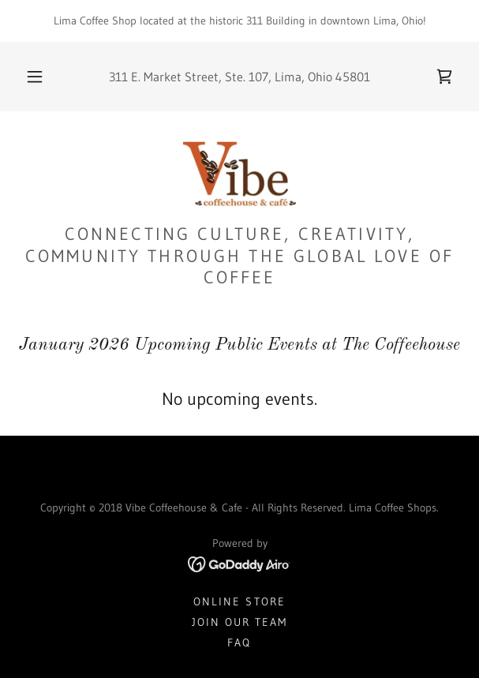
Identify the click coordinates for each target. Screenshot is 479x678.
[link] (444, 76)
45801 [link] (352, 76)
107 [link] (258, 76)
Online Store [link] (239, 601)
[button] (39, 76)
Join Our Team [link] (239, 622)
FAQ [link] (239, 642)
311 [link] (118, 76)
